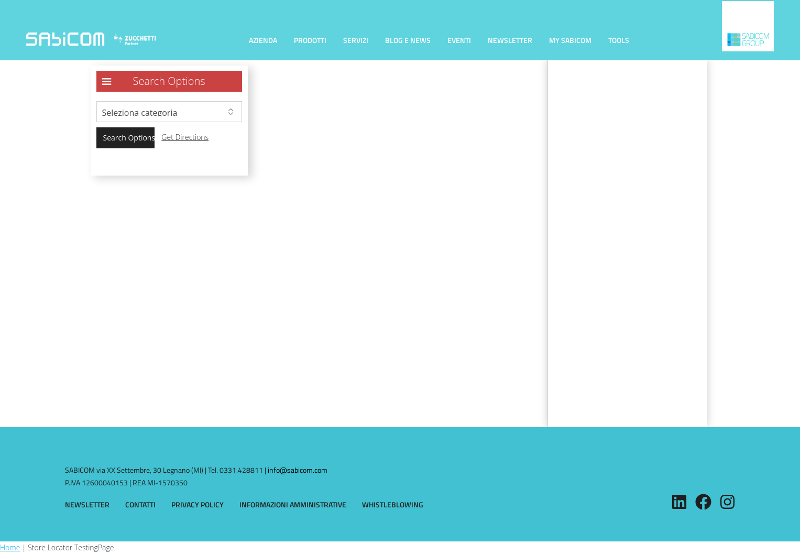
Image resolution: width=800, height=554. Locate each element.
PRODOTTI (310, 40)
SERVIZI (355, 40)
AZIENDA (263, 40)
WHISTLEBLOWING (392, 504)
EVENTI (459, 40)
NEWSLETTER (510, 40)
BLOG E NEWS (408, 40)
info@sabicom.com (297, 469)
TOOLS (618, 40)
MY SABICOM (570, 40)
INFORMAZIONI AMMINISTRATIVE (292, 504)
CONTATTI (140, 504)
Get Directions (185, 137)
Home (10, 547)
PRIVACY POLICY (197, 504)
